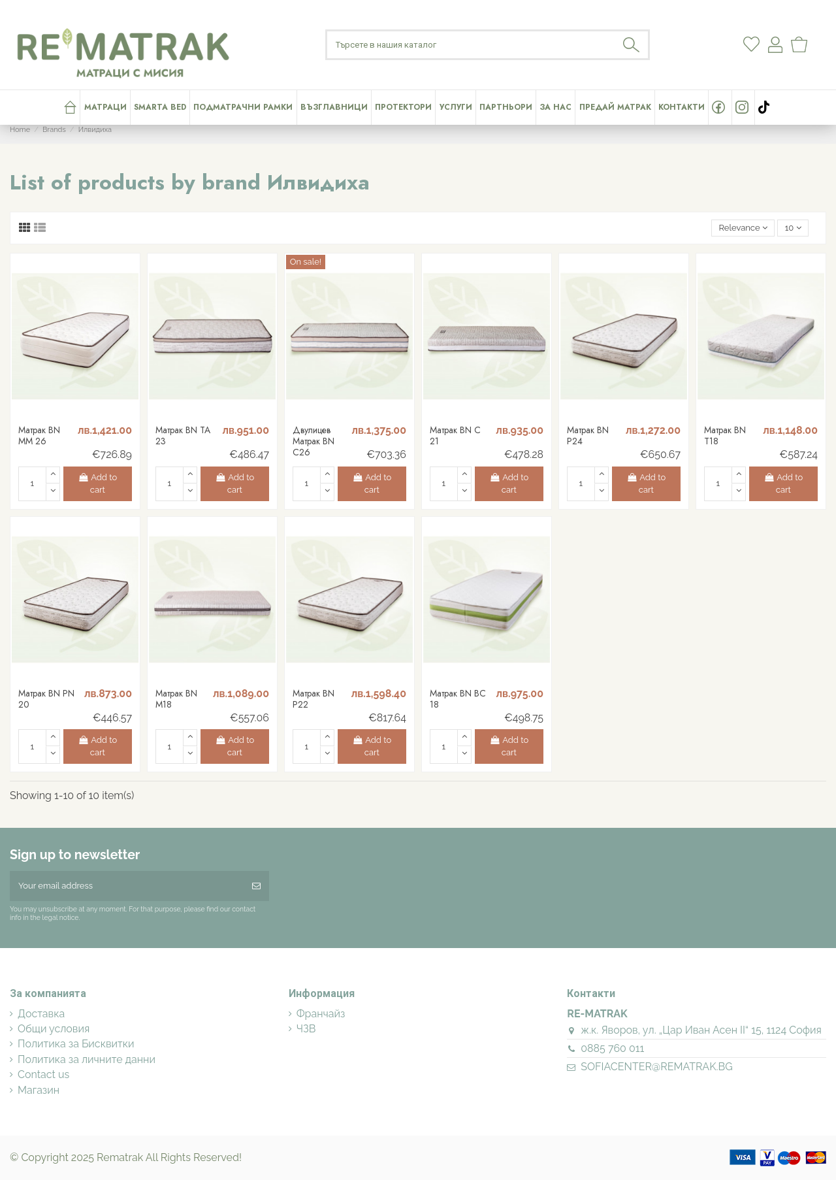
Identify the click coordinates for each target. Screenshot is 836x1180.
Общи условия (53, 1029)
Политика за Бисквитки (76, 1044)
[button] (455, 107)
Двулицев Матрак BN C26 (313, 441)
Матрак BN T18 (725, 435)
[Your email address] (127, 886)
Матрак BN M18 (176, 699)
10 (793, 228)
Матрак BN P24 (588, 435)
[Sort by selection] (743, 228)
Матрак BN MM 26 (39, 435)
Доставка (41, 1014)
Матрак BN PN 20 (46, 699)
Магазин (38, 1090)
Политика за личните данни (86, 1060)
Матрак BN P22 (313, 699)
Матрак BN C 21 (455, 435)
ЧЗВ (306, 1029)
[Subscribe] (256, 886)
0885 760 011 (612, 1048)
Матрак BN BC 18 (458, 699)
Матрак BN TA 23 (182, 435)
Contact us (43, 1075)
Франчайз (321, 1014)
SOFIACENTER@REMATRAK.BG (656, 1066)
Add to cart (98, 483)
